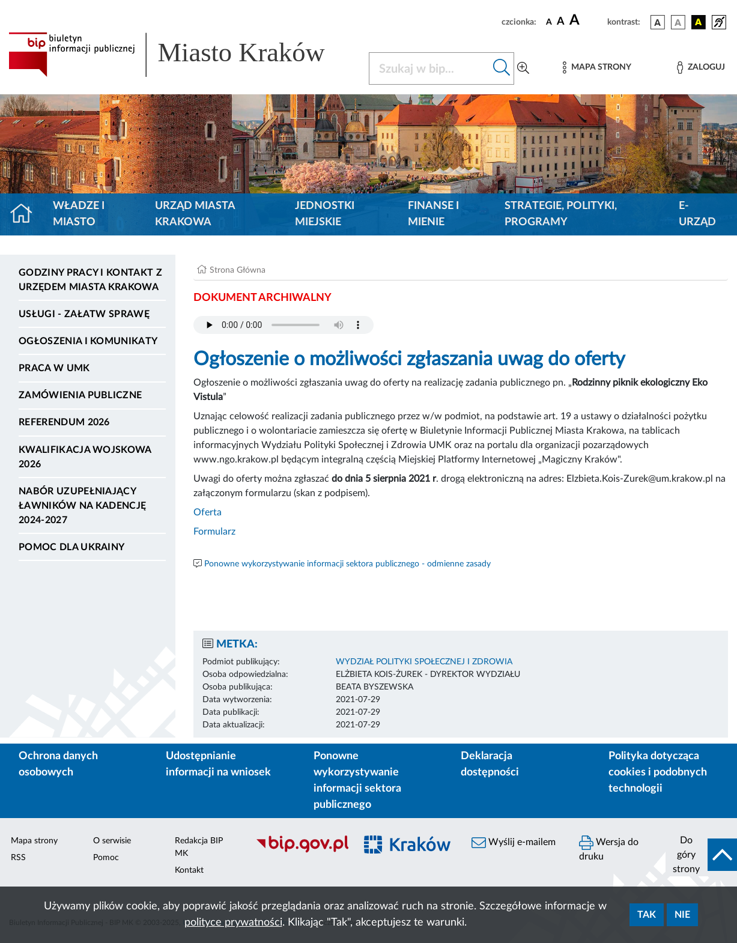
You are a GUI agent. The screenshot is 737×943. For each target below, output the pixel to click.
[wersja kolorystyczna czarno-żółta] (699, 22)
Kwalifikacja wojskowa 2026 (85, 457)
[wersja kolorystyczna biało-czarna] (678, 22)
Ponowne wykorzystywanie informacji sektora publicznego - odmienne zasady (347, 564)
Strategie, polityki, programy (561, 214)
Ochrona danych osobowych (58, 764)
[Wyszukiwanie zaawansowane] (523, 68)
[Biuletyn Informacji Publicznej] (299, 851)
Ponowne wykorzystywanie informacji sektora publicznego (357, 780)
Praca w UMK (54, 368)
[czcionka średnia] (561, 22)
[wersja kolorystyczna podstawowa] (658, 22)
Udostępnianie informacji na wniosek (218, 764)
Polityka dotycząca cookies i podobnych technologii (657, 772)
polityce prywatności (233, 922)
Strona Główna (237, 270)
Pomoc (106, 858)
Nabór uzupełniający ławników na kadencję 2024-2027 (82, 506)
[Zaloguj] (701, 67)
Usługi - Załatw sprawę (84, 314)
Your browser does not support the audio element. (283, 325)
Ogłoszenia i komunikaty (88, 341)
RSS (18, 858)
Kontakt (189, 870)
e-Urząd (697, 214)
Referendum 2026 (64, 422)
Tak (646, 915)
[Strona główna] (26, 214)
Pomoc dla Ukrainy (71, 547)
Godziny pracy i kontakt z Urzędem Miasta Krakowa (90, 280)
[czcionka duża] (586, 20)
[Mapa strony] (597, 67)
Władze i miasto (79, 214)
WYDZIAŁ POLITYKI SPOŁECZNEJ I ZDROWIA (424, 662)
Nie (682, 915)
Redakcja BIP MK (199, 847)
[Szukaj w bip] (502, 68)
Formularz (214, 531)
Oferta (207, 512)
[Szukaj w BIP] (430, 68)
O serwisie (112, 841)
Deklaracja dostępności (490, 764)
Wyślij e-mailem (514, 842)
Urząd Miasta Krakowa (195, 214)
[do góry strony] (701, 854)
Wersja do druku (608, 848)
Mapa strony (34, 841)
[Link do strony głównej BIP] (181, 54)
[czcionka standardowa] (549, 21)
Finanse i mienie (433, 214)
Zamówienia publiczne (80, 395)
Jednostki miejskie (324, 214)
